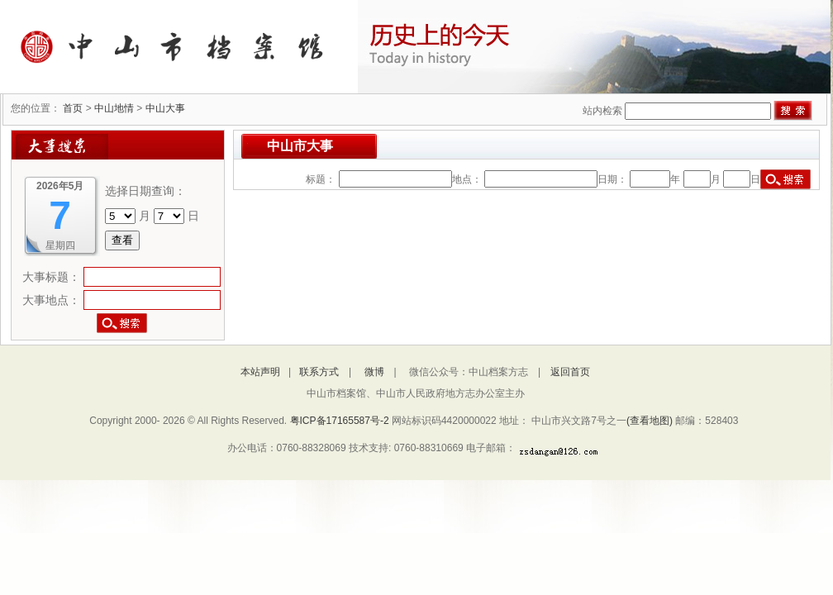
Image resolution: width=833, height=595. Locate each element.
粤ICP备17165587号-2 (341, 420)
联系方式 (319, 372)
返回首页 (570, 372)
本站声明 (260, 372)
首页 (73, 108)
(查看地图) (649, 420)
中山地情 (114, 108)
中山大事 (165, 108)
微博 (374, 372)
